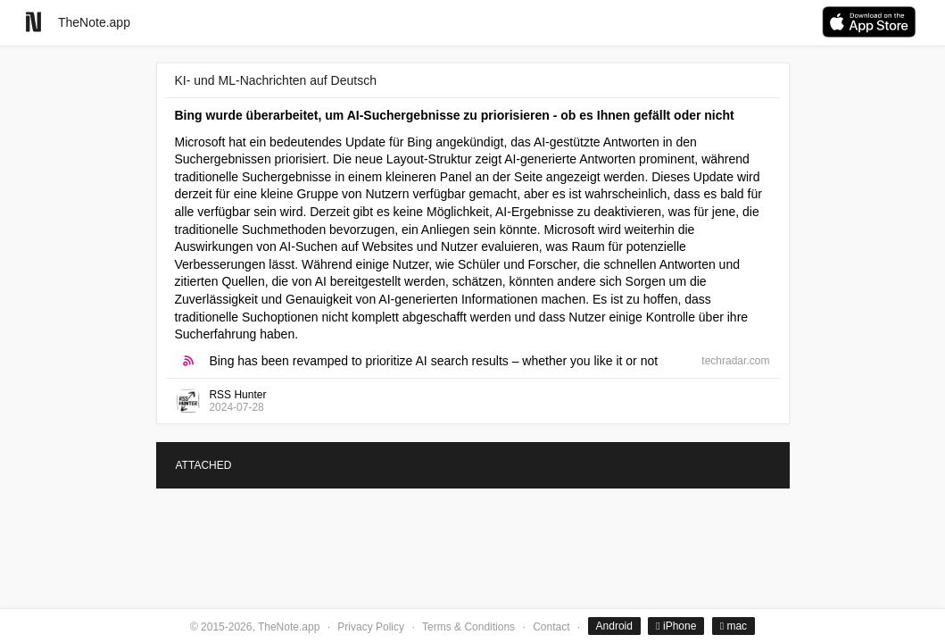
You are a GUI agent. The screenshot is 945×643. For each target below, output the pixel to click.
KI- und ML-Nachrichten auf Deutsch (276, 80)
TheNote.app (94, 22)
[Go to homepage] (33, 22)
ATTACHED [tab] (204, 465)
